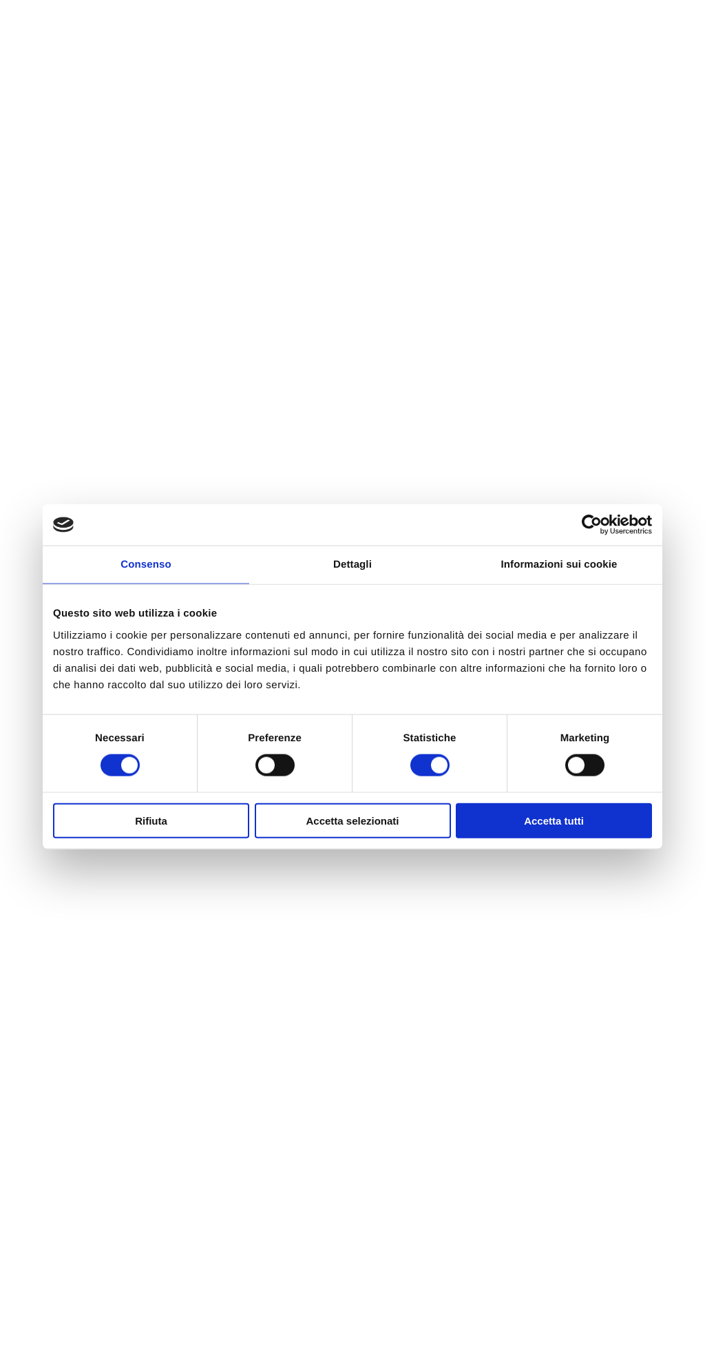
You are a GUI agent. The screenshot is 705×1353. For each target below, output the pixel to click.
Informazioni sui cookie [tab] (559, 564)
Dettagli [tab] (352, 564)
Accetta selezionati (352, 820)
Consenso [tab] (145, 564)
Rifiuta (151, 820)
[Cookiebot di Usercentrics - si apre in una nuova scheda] (592, 525)
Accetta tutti (554, 820)
